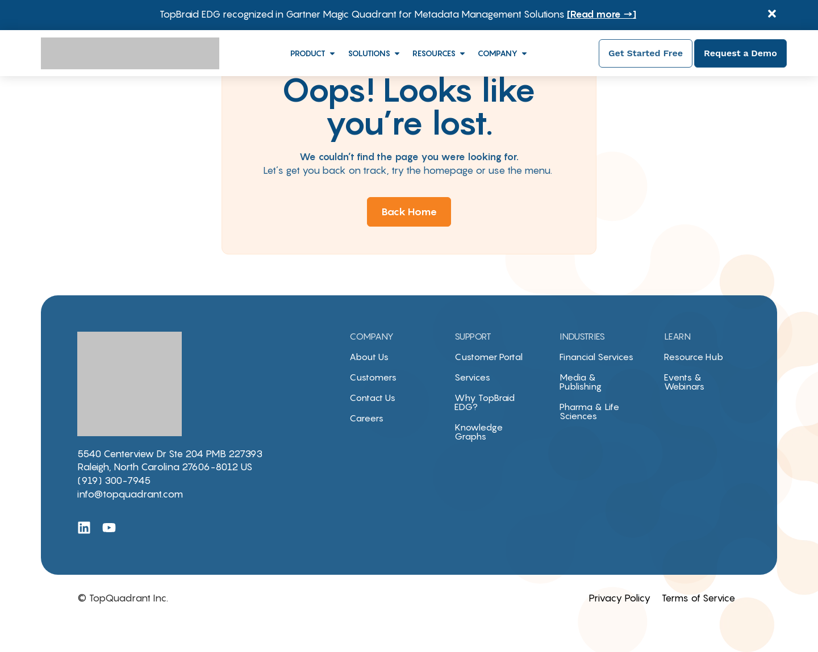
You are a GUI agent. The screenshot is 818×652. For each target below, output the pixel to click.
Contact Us (372, 397)
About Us (369, 356)
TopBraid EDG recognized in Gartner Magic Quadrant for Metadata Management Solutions (398, 14)
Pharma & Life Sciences (589, 411)
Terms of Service (698, 598)
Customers (373, 377)
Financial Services (596, 356)
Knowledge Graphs (478, 431)
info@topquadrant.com (130, 494)
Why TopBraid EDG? (484, 402)
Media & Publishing (581, 381)
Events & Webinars (684, 381)
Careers (366, 418)
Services (472, 377)
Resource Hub (693, 356)
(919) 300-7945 (114, 480)
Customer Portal (488, 356)
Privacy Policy (619, 598)
